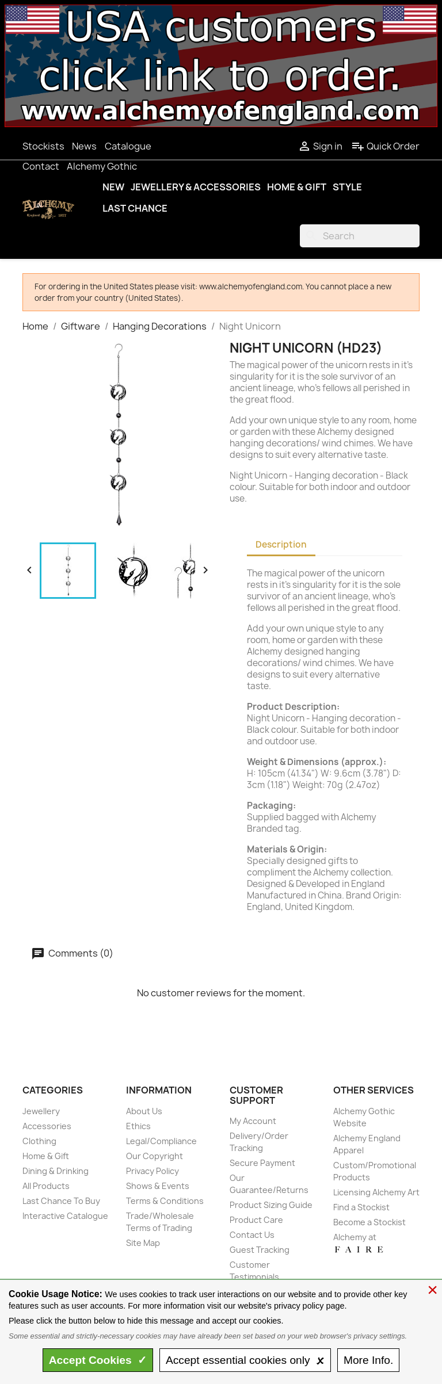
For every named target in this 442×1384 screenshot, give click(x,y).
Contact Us (252, 1234)
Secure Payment (262, 1162)
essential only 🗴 (245, 1360)
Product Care (256, 1219)
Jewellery (41, 1111)
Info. (368, 1360)
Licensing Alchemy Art (376, 1192)
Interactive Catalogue (65, 1215)
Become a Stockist (369, 1222)
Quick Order (385, 146)
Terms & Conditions (165, 1200)
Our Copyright (154, 1155)
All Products (46, 1185)
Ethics (138, 1126)
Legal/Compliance (161, 1141)
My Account (253, 1120)
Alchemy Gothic (102, 166)
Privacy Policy (152, 1170)
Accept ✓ (98, 1360)
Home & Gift (296, 187)
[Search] (360, 235)
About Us (144, 1111)
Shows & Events (157, 1185)
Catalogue (128, 146)
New (113, 187)
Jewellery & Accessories (196, 187)
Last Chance (134, 208)
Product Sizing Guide (271, 1204)
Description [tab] (281, 544)
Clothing (39, 1141)
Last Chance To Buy (61, 1200)
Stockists (43, 146)
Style (347, 187)
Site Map (143, 1242)
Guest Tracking (259, 1249)
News (84, 146)
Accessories (46, 1126)
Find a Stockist (361, 1207)
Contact (40, 166)
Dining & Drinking (55, 1170)
